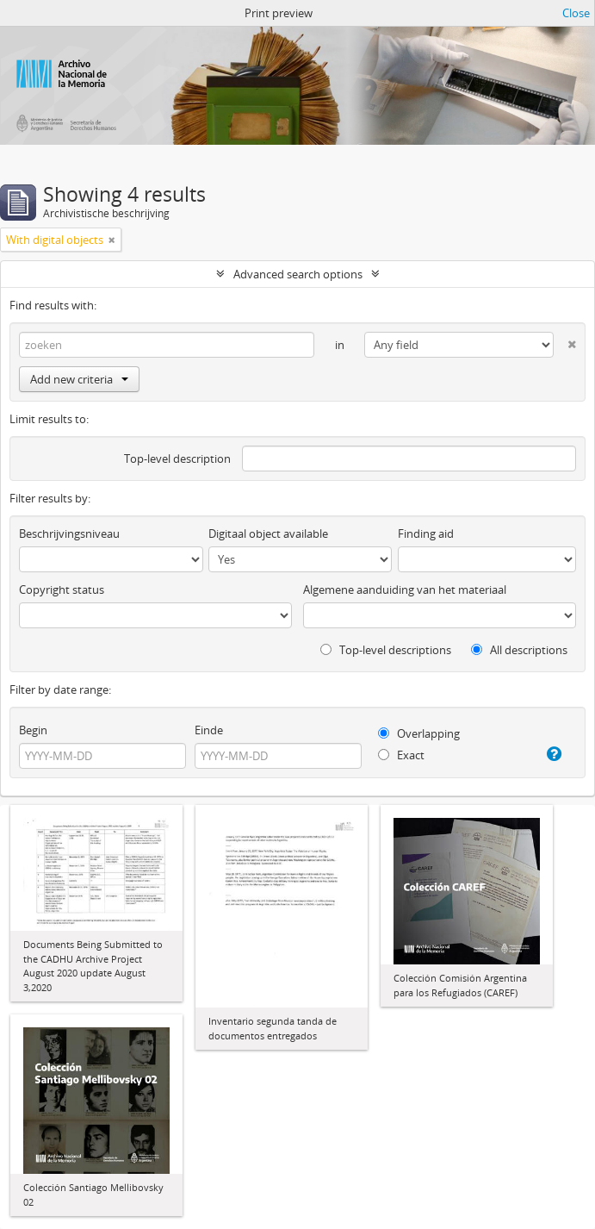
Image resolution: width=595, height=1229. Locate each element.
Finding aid (426, 533)
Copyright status (61, 589)
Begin (33, 730)
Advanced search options (298, 274)
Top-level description (177, 458)
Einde (209, 730)
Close (576, 13)
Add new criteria (79, 379)
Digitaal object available (268, 533)
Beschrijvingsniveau (69, 533)
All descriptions (519, 650)
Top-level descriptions (385, 650)
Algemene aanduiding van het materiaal (404, 589)
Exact (401, 755)
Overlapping (419, 733)
